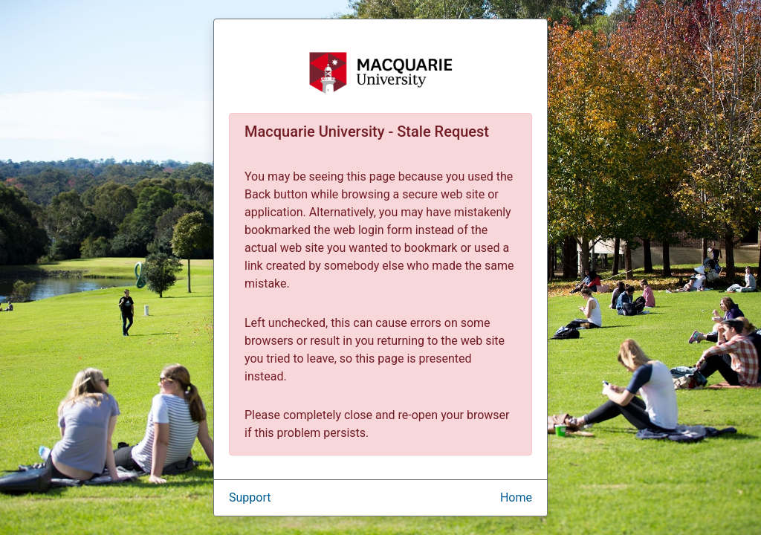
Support (250, 497)
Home (516, 497)
